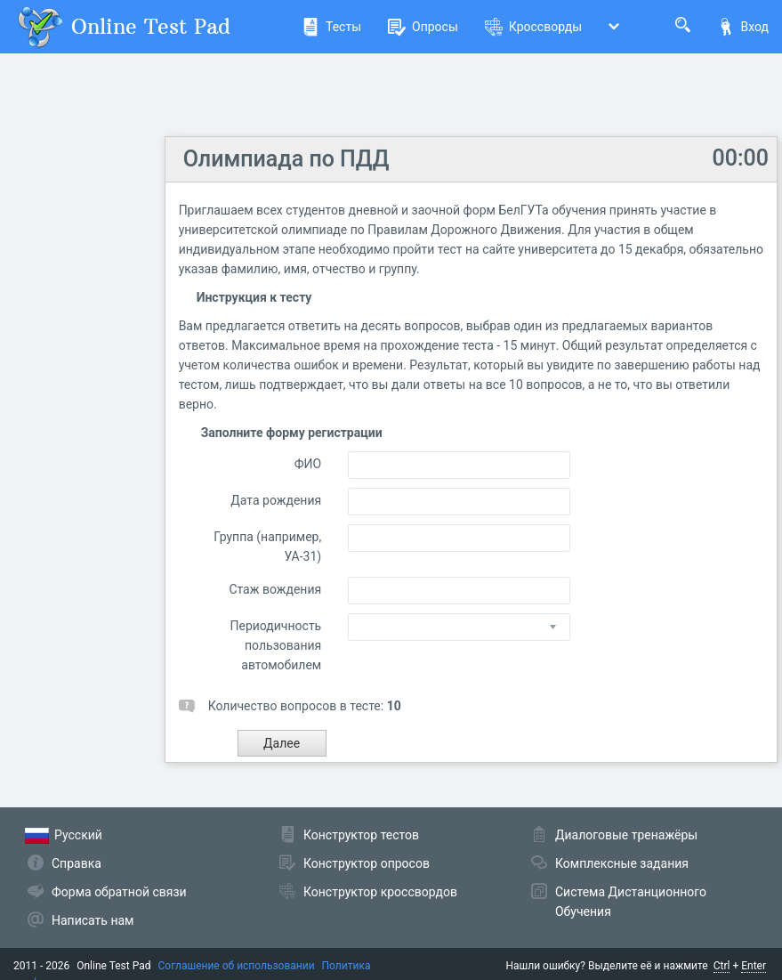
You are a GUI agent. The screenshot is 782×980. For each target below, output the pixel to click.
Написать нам (92, 920)
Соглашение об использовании (236, 966)
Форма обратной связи (119, 892)
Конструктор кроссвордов (380, 892)
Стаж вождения (275, 589)
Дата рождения (275, 500)
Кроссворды (533, 27)
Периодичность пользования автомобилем (276, 645)
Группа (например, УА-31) (267, 546)
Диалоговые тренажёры (626, 835)
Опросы (423, 27)
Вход (743, 27)
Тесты (331, 27)
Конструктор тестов (361, 835)
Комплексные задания (622, 863)
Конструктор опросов (366, 863)
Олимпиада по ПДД (286, 159)
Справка (76, 863)
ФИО (307, 464)
